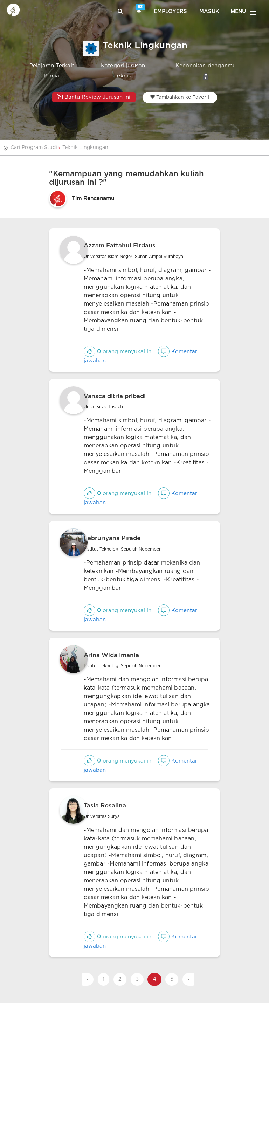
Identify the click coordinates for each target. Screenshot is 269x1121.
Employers (170, 11)
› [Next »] (188, 979)
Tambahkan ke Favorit (180, 97)
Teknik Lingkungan (85, 147)
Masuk (209, 11)
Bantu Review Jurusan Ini (93, 97)
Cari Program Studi (34, 147)
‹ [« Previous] (88, 979)
